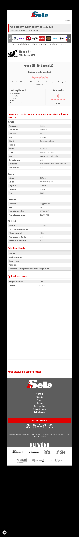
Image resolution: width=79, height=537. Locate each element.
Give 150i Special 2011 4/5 (43, 77)
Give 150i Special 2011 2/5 (36, 77)
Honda (23, 30)
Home (11, 30)
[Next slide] (69, 38)
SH (26, 30)
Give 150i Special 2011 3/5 (40, 77)
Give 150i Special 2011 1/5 (33, 77)
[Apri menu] (9, 20)
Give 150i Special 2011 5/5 (46, 77)
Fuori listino (17, 30)
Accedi (67, 21)
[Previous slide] (10, 38)
